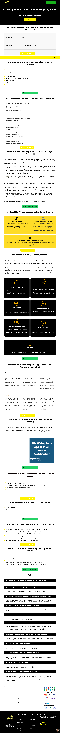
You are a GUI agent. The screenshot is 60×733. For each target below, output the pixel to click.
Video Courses (21, 2)
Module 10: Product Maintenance (13, 134)
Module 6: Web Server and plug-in (13, 125)
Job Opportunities (47, 57)
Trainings (27, 3)
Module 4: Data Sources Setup (12, 120)
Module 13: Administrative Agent (12, 141)
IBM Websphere (16, 260)
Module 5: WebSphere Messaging (13, 122)
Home (13, 2)
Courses (16, 3)
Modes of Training (16, 57)
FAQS (54, 57)
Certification (31, 57)
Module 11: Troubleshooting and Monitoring (15, 136)
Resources (37, 3)
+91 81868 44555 (43, 722)
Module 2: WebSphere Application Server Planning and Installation (19, 115)
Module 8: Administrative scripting (13, 129)
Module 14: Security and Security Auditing (14, 143)
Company (32, 3)
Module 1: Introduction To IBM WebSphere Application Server (18, 103)
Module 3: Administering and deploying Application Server (18, 118)
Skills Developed (39, 57)
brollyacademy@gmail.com (44, 724)
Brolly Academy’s (12, 181)
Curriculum (3, 57)
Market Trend (24, 57)
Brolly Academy (7, 176)
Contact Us (42, 2)
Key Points (10, 57)
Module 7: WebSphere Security (12, 127)
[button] (30, 104)
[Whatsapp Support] (57, 730)
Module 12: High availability (11, 138)
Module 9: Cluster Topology (11, 132)
